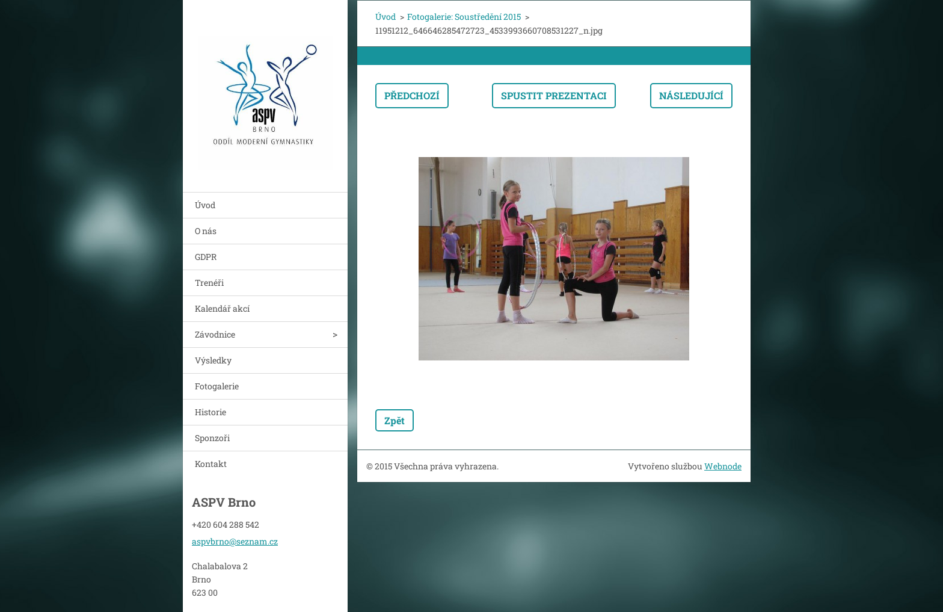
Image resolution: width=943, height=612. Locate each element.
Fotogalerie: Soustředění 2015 (464, 16)
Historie (210, 412)
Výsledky (213, 360)
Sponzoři (212, 438)
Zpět (394, 420)
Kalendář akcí (222, 308)
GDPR (206, 256)
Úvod (205, 205)
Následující (691, 95)
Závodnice (215, 334)
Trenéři (209, 282)
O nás (206, 230)
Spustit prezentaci (554, 95)
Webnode (723, 466)
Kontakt (211, 463)
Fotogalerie (217, 386)
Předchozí (412, 95)
